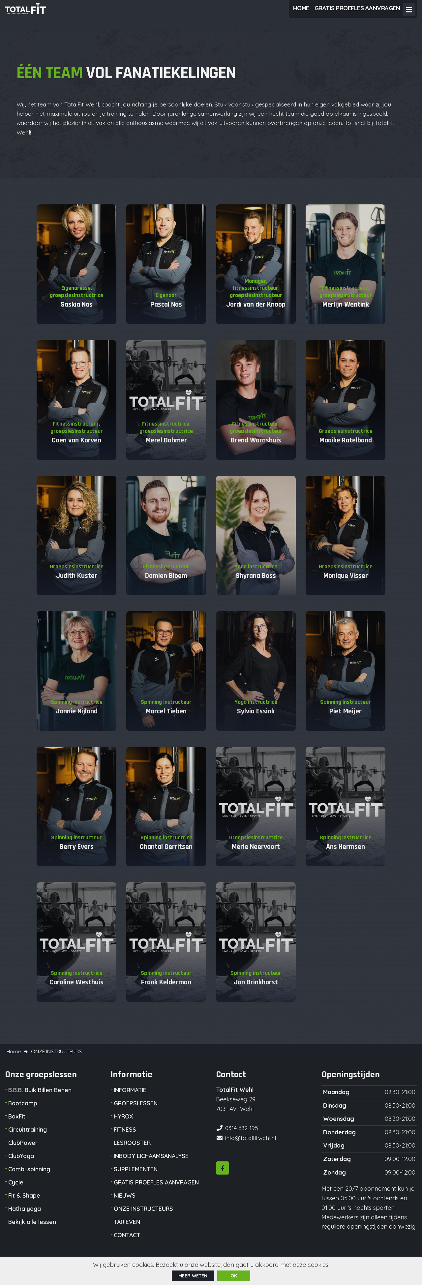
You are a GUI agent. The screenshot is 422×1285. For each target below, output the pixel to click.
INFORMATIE (130, 1098)
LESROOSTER (132, 1150)
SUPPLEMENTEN (136, 1177)
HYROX (124, 1124)
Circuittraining (27, 1137)
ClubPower (23, 1150)
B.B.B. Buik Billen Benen (41, 1098)
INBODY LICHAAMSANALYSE (152, 1164)
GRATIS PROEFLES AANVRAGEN (157, 1190)
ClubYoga (21, 1164)
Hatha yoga (24, 1216)
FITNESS (125, 1137)
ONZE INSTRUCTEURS (144, 1216)
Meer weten (192, 1275)
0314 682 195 (242, 1135)
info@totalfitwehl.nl (251, 1145)
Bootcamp (23, 1111)
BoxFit (17, 1124)
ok (233, 1275)
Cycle (16, 1190)
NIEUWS (125, 1203)
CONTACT (127, 1243)
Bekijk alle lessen (32, 1230)
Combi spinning (29, 1177)
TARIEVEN (127, 1230)
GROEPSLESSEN (136, 1111)
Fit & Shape (24, 1203)
